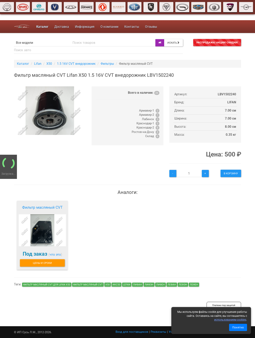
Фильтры (107, 64)
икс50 (116, 284)
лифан (137, 284)
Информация (84, 27)
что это (55, 254)
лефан (172, 284)
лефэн (183, 284)
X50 (49, 64)
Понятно (238, 327)
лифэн (149, 284)
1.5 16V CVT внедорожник (76, 64)
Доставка (61, 27)
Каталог (23, 64)
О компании (109, 27)
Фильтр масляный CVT (42, 207)
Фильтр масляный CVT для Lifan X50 (46, 284)
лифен (160, 284)
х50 (107, 284)
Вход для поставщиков (132, 332)
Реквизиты (158, 332)
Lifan (37, 64)
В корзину (231, 173)
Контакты (131, 27)
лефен (194, 284)
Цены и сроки (42, 262)
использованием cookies (230, 319)
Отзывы (151, 27)
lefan (126, 284)
